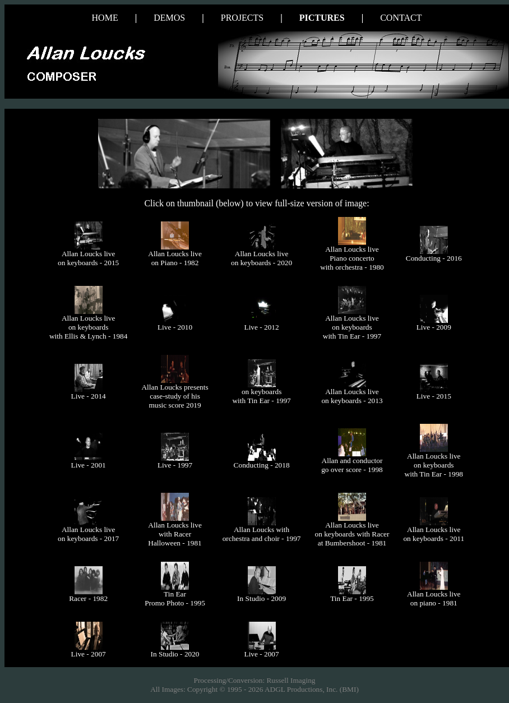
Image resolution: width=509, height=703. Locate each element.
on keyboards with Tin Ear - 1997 (261, 396)
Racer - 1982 (88, 598)
